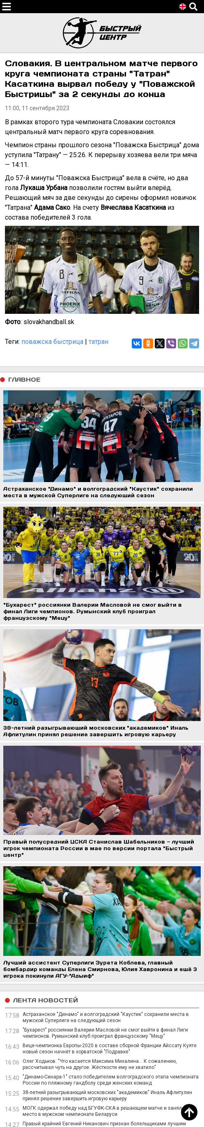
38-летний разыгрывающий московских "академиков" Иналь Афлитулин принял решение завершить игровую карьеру (107, 1095)
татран (98, 342)
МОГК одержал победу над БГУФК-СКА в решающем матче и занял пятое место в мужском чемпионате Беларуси (110, 1111)
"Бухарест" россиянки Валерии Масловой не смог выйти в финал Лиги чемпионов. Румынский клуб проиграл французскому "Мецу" (105, 1033)
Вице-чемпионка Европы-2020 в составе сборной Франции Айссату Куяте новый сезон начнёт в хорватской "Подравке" (110, 1049)
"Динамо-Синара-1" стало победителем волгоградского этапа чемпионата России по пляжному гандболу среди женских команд (111, 1080)
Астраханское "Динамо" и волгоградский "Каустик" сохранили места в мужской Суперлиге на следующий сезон (106, 1017)
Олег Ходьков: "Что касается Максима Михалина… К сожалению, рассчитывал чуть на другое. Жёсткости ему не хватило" (100, 1064)
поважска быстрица (52, 342)
